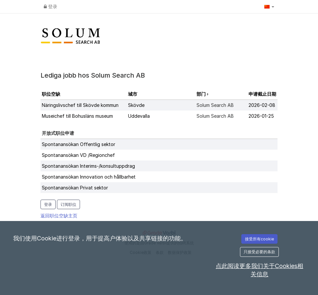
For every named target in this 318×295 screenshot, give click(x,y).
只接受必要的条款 (259, 251)
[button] (269, 6)
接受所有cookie (259, 238)
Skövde (136, 105)
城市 (132, 94)
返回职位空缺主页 (58, 215)
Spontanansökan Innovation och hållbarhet (89, 177)
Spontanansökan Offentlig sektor (78, 144)
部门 (202, 94)
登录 (50, 6)
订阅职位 (68, 204)
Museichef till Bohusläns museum (77, 116)
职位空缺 (51, 94)
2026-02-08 (262, 105)
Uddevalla (139, 116)
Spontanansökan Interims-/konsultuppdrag (88, 166)
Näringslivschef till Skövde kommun (80, 105)
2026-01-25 (261, 116)
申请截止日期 (262, 94)
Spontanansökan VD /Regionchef (78, 155)
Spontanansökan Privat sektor (75, 187)
